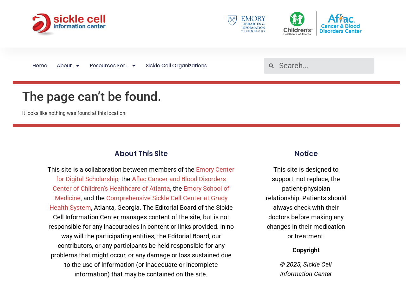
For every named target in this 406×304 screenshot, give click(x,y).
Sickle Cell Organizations (176, 65)
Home (39, 65)
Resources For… (113, 66)
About (68, 66)
